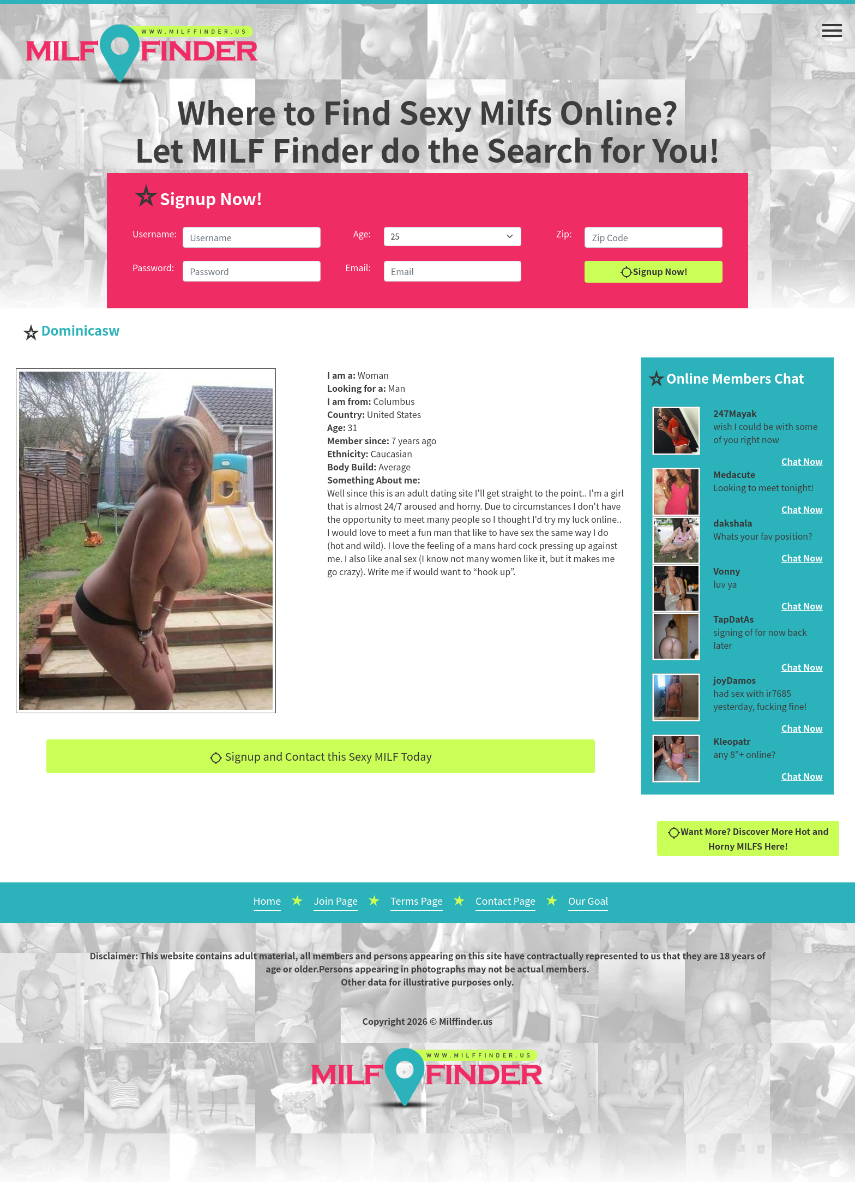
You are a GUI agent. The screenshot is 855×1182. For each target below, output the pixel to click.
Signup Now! (654, 272)
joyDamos (734, 679)
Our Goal (588, 900)
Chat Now (802, 461)
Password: (153, 267)
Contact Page (505, 900)
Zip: (563, 233)
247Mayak (734, 413)
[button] (832, 25)
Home (267, 900)
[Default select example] (452, 236)
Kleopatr (731, 741)
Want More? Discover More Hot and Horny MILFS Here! (748, 838)
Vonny (726, 570)
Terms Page (416, 900)
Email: (358, 267)
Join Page (336, 900)
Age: (362, 233)
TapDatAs (733, 618)
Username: (155, 233)
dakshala (732, 522)
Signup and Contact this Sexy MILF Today (320, 756)
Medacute (734, 474)
